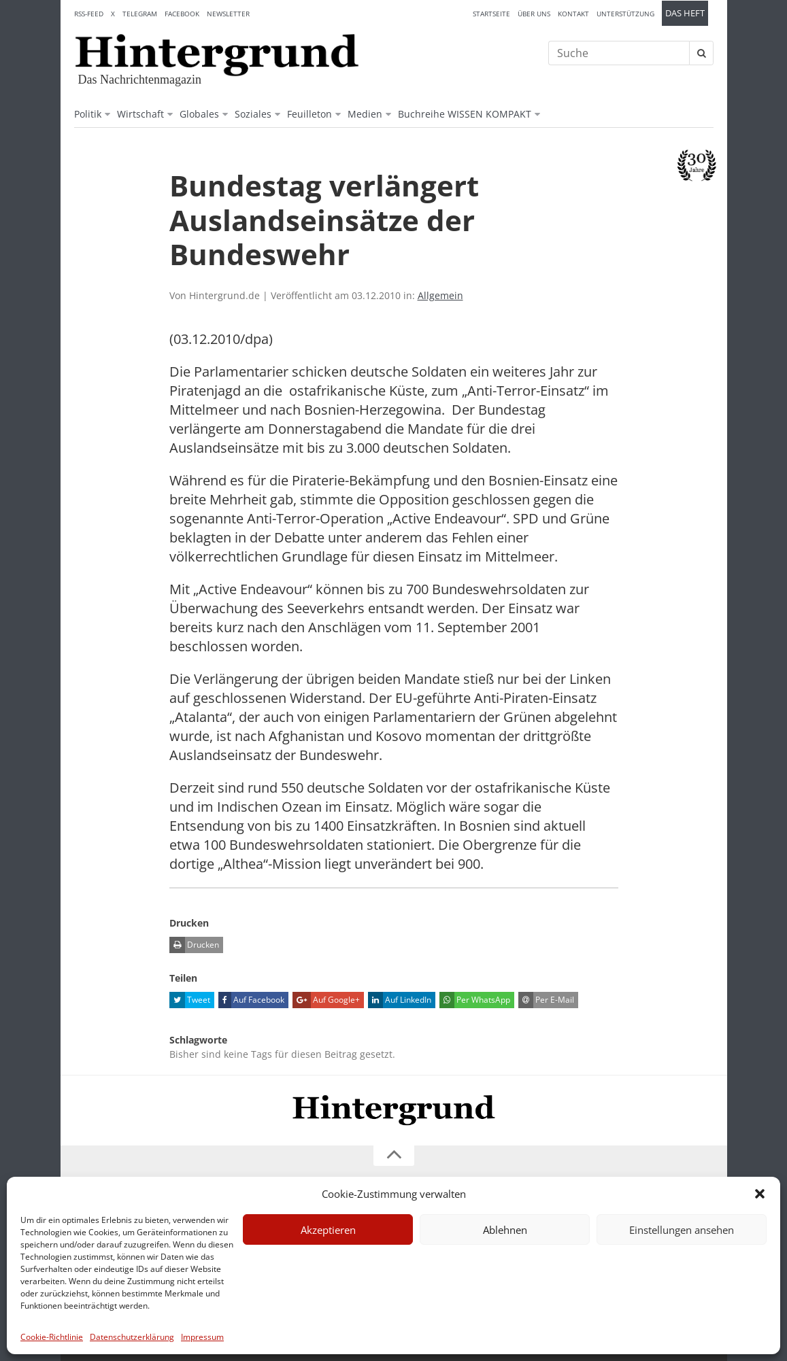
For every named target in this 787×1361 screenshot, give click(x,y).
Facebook (182, 13)
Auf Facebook (251, 1000)
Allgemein (440, 295)
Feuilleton (309, 113)
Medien (365, 113)
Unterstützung (625, 13)
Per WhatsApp (474, 1000)
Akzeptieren (328, 1230)
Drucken (194, 945)
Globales (199, 113)
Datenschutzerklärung (132, 1337)
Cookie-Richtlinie (51, 1337)
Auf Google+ (326, 1000)
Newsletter (228, 13)
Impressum (202, 1337)
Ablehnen (505, 1230)
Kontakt (573, 13)
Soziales (253, 113)
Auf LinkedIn (399, 1000)
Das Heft (685, 13)
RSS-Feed (88, 13)
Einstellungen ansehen (681, 1230)
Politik (87, 113)
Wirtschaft (140, 113)
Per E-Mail (546, 1000)
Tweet (189, 1000)
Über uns (534, 13)
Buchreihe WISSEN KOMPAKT (464, 113)
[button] (760, 1194)
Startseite (491, 13)
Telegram (139, 13)
